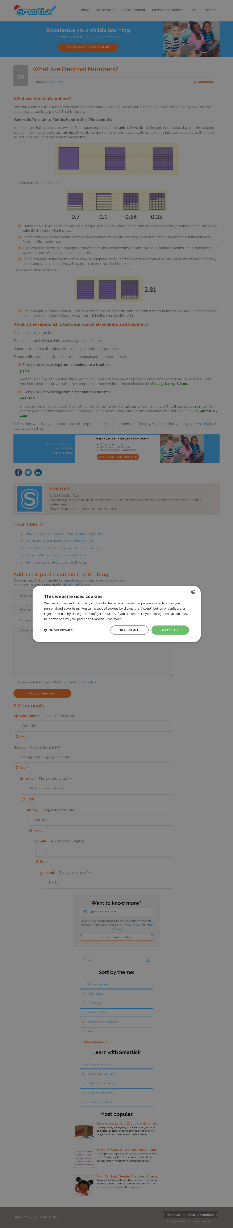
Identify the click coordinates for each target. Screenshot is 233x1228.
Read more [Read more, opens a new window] (113, 619)
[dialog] (116, 614)
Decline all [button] (129, 630)
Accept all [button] (170, 630)
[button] (58, 630)
